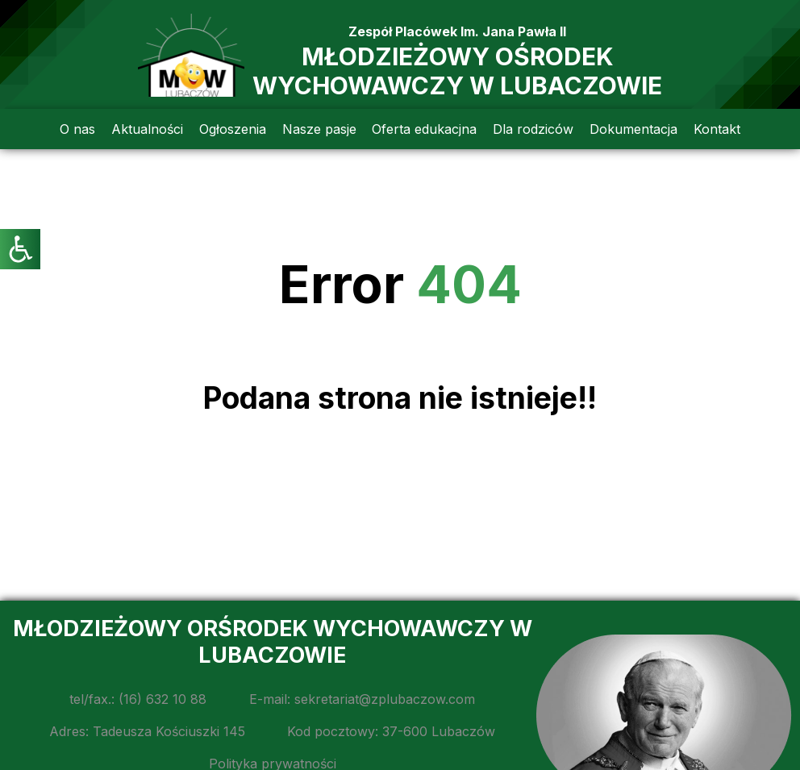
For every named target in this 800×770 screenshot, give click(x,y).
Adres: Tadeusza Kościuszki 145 (147, 731)
